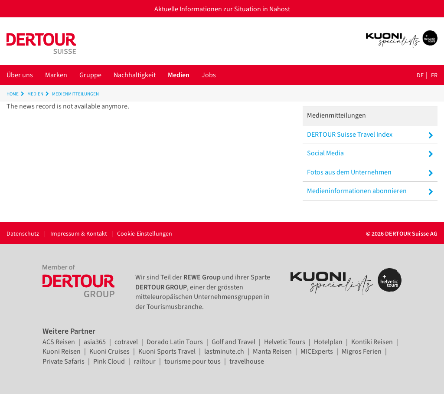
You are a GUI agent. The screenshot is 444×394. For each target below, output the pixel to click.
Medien (178, 75)
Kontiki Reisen (372, 342)
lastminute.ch (224, 351)
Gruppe (90, 75)
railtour (145, 361)
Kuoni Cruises (109, 351)
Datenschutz (23, 234)
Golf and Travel (233, 342)
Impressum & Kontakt (78, 234)
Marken (56, 75)
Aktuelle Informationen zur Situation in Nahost (222, 9)
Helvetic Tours (284, 342)
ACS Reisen (58, 342)
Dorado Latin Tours (175, 342)
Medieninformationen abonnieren (370, 191)
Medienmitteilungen (75, 94)
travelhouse (246, 361)
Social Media (370, 153)
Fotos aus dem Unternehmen (370, 172)
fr (434, 75)
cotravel (126, 342)
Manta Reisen (272, 351)
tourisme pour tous (192, 361)
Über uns (20, 75)
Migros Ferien (362, 351)
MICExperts (316, 351)
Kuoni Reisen (61, 351)
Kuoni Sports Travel (167, 351)
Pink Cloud (109, 361)
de (420, 75)
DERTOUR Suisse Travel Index (370, 134)
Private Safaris (63, 361)
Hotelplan (328, 342)
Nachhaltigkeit (135, 75)
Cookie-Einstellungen (144, 234)
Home (13, 94)
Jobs (209, 75)
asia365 (95, 342)
